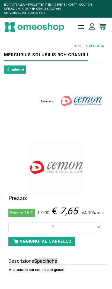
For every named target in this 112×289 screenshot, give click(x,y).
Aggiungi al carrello (42, 241)
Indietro (15, 69)
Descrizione (21, 261)
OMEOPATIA (95, 46)
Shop (77, 46)
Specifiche (45, 261)
